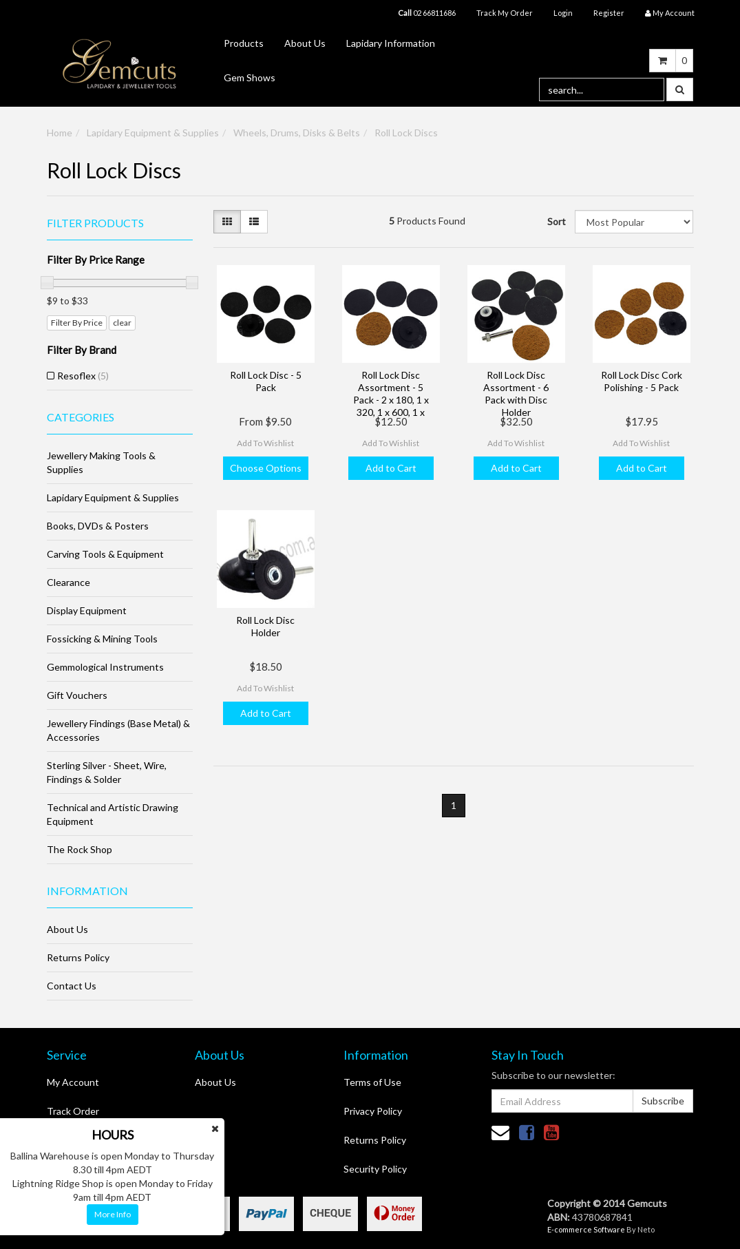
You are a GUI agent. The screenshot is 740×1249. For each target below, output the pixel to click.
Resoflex (83, 375)
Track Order (73, 1111)
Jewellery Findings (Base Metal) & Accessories (118, 730)
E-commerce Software (586, 1229)
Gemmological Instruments (105, 667)
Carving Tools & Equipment (105, 554)
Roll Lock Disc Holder (265, 626)
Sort (555, 221)
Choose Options (266, 468)
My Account (73, 1082)
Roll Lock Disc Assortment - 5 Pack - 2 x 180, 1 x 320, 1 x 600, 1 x (391, 394)
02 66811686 (427, 12)
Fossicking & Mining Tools (102, 638)
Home (59, 132)
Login (563, 12)
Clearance (68, 582)
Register (608, 12)
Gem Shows (249, 77)
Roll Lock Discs (406, 132)
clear (122, 322)
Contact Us (71, 985)
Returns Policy (78, 957)
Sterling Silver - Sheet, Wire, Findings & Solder (107, 772)
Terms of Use (372, 1082)
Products (244, 43)
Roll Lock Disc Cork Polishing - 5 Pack (641, 381)
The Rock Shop (79, 849)
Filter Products (95, 223)
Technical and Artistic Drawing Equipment (112, 814)
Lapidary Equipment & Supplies (153, 132)
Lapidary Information (390, 43)
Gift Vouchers (77, 695)
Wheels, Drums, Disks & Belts (296, 132)
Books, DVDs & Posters (98, 526)
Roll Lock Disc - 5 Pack (266, 381)
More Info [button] (112, 1214)
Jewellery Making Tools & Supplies (101, 462)
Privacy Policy (372, 1111)
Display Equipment (87, 610)
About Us (305, 43)
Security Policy (375, 1169)
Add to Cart (391, 468)
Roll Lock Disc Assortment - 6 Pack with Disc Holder (516, 394)
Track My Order (504, 12)
